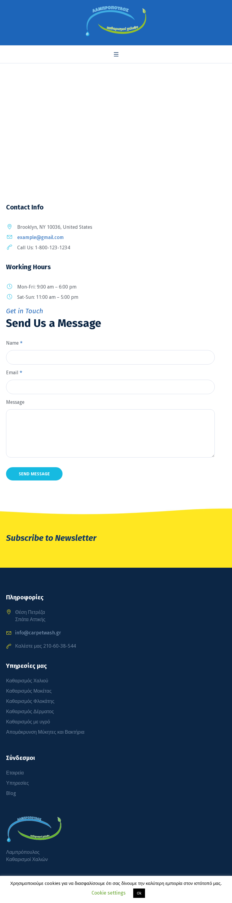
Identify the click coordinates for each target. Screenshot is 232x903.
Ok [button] (139, 893)
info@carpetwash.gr (38, 633)
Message (15, 402)
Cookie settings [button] (109, 893)
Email (14, 372)
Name (14, 343)
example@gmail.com (40, 237)
